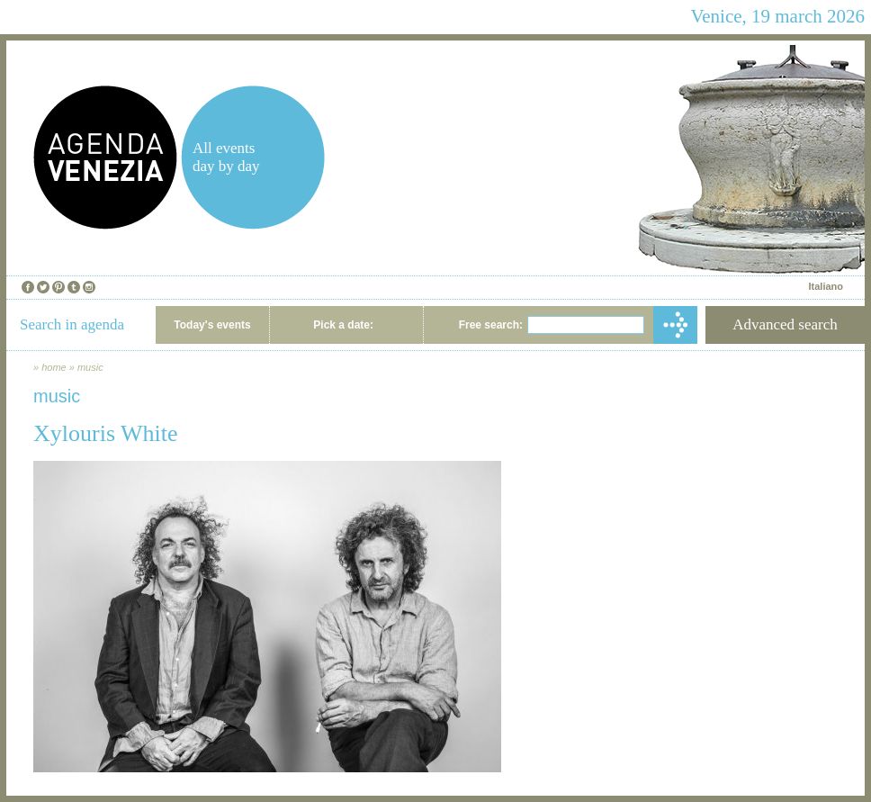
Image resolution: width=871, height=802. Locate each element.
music (90, 367)
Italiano (825, 286)
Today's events (212, 325)
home (54, 367)
